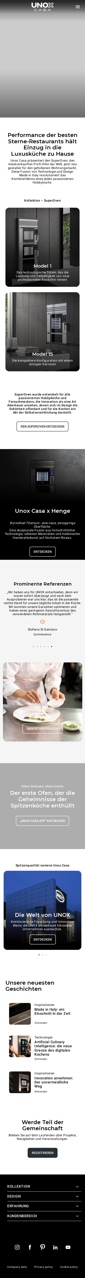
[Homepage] (43, 7)
